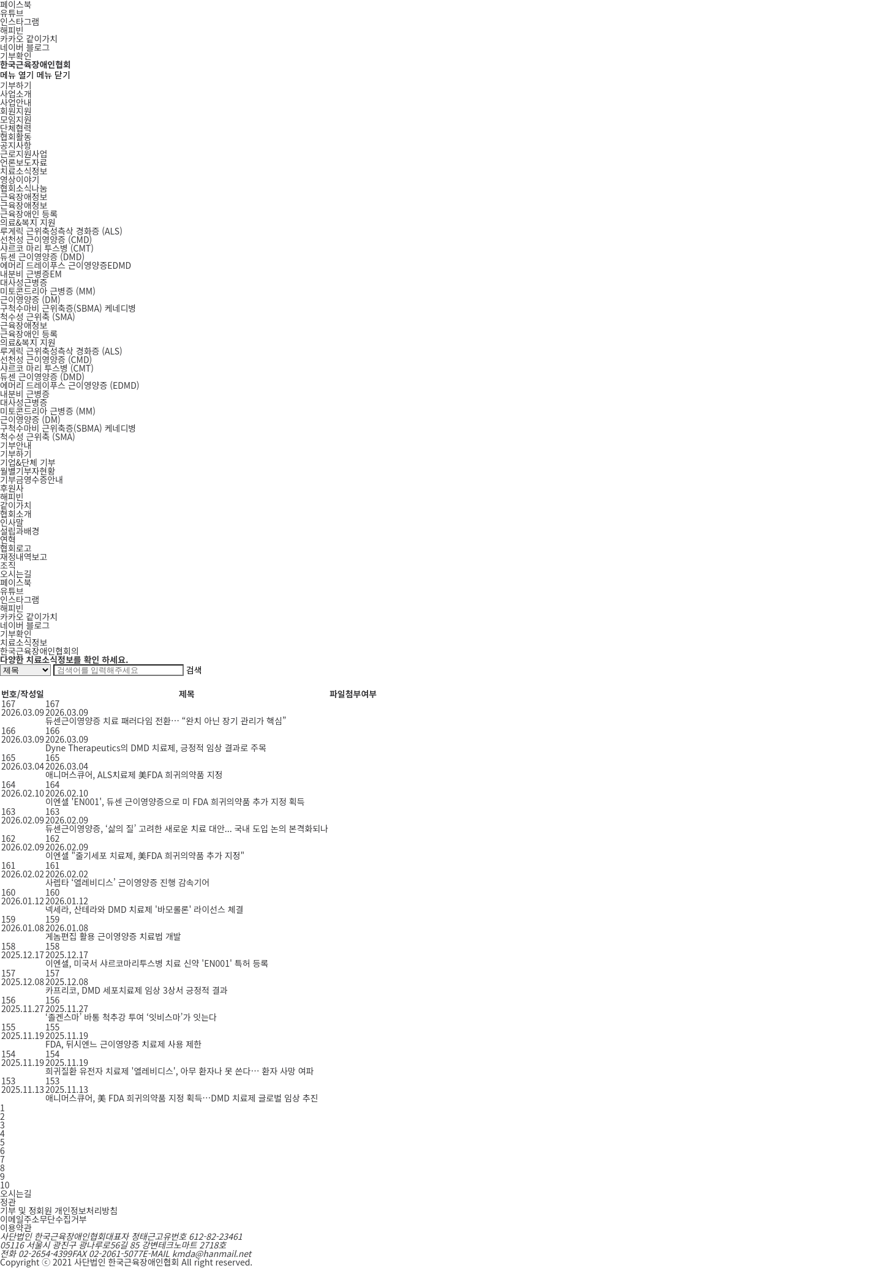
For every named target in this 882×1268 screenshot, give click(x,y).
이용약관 (16, 1227)
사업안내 (16, 102)
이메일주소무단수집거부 (43, 1219)
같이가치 (16, 505)
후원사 (12, 488)
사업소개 (16, 94)
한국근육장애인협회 (35, 64)
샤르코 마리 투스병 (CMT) (47, 368)
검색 (194, 670)
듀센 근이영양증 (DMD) (42, 376)
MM (48, 291)
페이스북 (16, 582)
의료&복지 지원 (28, 222)
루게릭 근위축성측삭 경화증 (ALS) (61, 351)
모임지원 (16, 119)
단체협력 (16, 128)
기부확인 (16, 56)
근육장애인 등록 (29, 214)
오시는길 (16, 574)
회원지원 (16, 111)
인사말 (12, 522)
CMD (46, 239)
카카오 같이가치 (29, 38)
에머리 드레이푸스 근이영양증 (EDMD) (70, 385)
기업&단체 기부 (28, 462)
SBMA (68, 308)
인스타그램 (19, 21)
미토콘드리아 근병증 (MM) (48, 411)
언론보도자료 (23, 162)
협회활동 (16, 136)
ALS (61, 231)
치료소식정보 (23, 171)
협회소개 (16, 514)
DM (30, 299)
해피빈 (12, 30)
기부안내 (16, 445)
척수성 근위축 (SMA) (37, 436)
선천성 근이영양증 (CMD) (46, 359)
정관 (8, 1202)
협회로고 (16, 548)
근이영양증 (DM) (30, 419)
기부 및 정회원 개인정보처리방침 (59, 1210)
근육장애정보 (23, 196)
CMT (47, 248)
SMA (37, 316)
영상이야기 (19, 179)
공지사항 (16, 145)
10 (5, 1185)
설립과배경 (19, 531)
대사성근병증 (23, 282)
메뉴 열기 (17, 75)
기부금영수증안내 (31, 479)
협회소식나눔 (23, 188)
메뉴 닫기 (53, 75)
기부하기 (16, 85)
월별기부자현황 (27, 471)
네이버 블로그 (25, 47)
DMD (42, 256)
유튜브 (12, 13)
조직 (8, 565)
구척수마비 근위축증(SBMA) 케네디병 (68, 428)
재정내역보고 (23, 556)
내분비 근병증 (25, 394)
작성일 (32, 694)
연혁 (8, 539)
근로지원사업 (23, 154)
